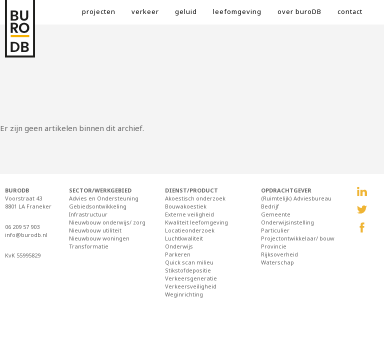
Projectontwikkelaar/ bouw (297, 238)
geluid (186, 11)
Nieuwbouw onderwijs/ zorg (107, 222)
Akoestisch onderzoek (195, 198)
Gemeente (275, 214)
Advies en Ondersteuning (103, 198)
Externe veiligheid (189, 214)
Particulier (275, 230)
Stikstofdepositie (188, 270)
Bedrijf (270, 206)
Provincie (273, 246)
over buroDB (300, 11)
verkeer (145, 11)
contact (350, 11)
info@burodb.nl (26, 234)
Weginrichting (184, 294)
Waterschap (277, 262)
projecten (99, 11)
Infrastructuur (88, 214)
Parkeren (177, 254)
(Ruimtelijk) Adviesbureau (296, 198)
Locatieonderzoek (189, 230)
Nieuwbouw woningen (99, 238)
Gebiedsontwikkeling (97, 206)
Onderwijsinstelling (287, 222)
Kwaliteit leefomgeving (196, 222)
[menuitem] (107, 15)
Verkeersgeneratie (191, 278)
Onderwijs (179, 246)
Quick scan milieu (189, 262)
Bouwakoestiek (185, 206)
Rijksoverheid (279, 254)
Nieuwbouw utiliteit (95, 230)
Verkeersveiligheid (190, 286)
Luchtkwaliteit (184, 238)
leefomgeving (237, 11)
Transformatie (88, 246)
